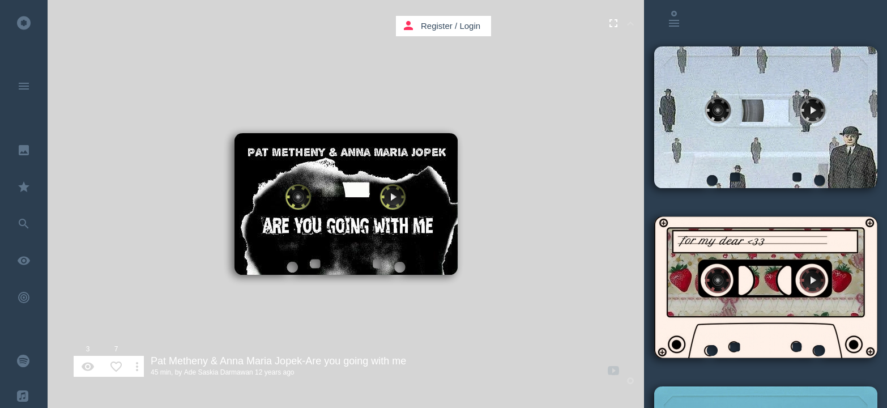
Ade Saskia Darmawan (218, 372)
